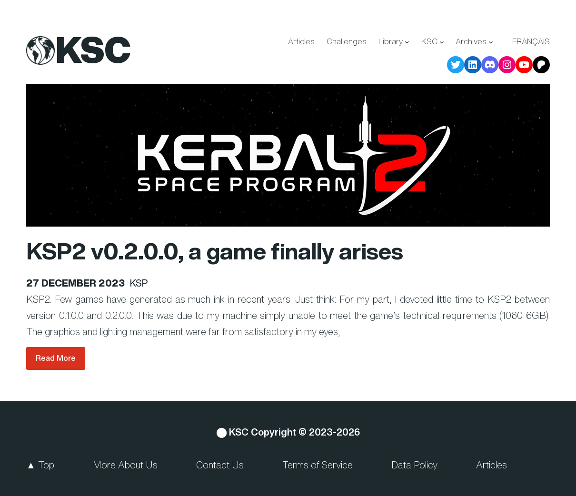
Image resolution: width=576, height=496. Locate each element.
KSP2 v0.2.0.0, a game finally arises (214, 251)
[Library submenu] (407, 42)
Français (531, 41)
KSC (93, 49)
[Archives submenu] (490, 42)
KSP (139, 283)
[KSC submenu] (441, 42)
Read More (56, 358)
